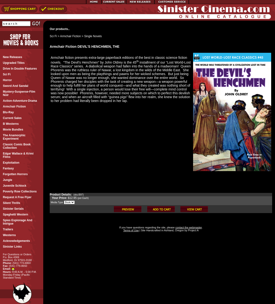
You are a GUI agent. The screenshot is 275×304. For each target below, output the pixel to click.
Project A (193, 230)
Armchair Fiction (70, 36)
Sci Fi (53, 36)
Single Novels (93, 36)
